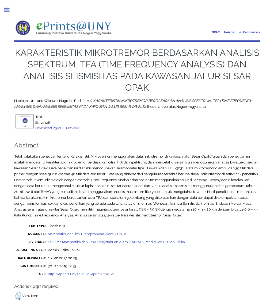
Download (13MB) (49, 128)
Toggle (9, 10)
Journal (229, 32)
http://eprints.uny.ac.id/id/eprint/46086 (81, 274)
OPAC (216, 32)
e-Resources (249, 32)
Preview (72, 128)
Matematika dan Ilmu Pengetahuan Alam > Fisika (87, 234)
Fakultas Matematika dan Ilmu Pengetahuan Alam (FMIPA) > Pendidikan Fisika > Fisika (116, 242)
